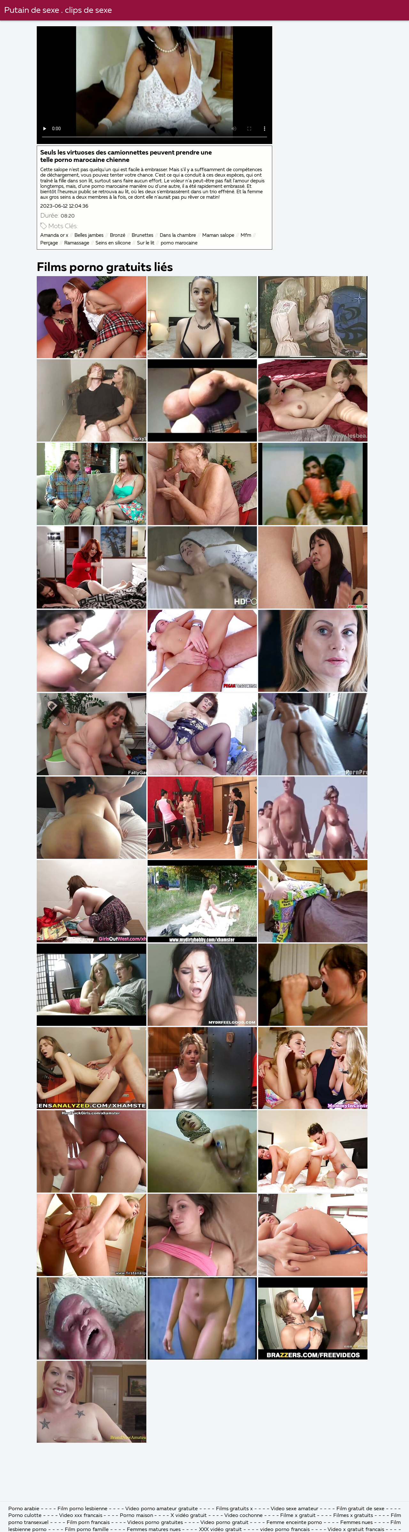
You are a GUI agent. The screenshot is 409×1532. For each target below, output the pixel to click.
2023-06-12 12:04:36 (64, 206)
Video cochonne (243, 1515)
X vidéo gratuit (189, 1515)
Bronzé (117, 235)
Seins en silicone (113, 243)
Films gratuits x (234, 1509)
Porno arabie (24, 1509)
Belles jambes (89, 235)
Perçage (49, 243)
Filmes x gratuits (353, 1515)
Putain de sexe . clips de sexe (58, 10)
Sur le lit (145, 243)
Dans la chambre (178, 235)
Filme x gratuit (297, 1515)
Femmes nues (356, 1522)
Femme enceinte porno (294, 1522)
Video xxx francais (80, 1515)
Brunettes (142, 235)
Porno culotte (25, 1515)
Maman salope (218, 235)
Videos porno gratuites (155, 1522)
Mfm (246, 235)
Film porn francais (89, 1522)
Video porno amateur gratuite (161, 1509)
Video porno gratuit (224, 1522)
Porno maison (136, 1515)
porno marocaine (179, 243)
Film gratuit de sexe (360, 1509)
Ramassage (76, 243)
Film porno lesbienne (83, 1509)
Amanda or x (54, 235)
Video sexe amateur (295, 1509)
